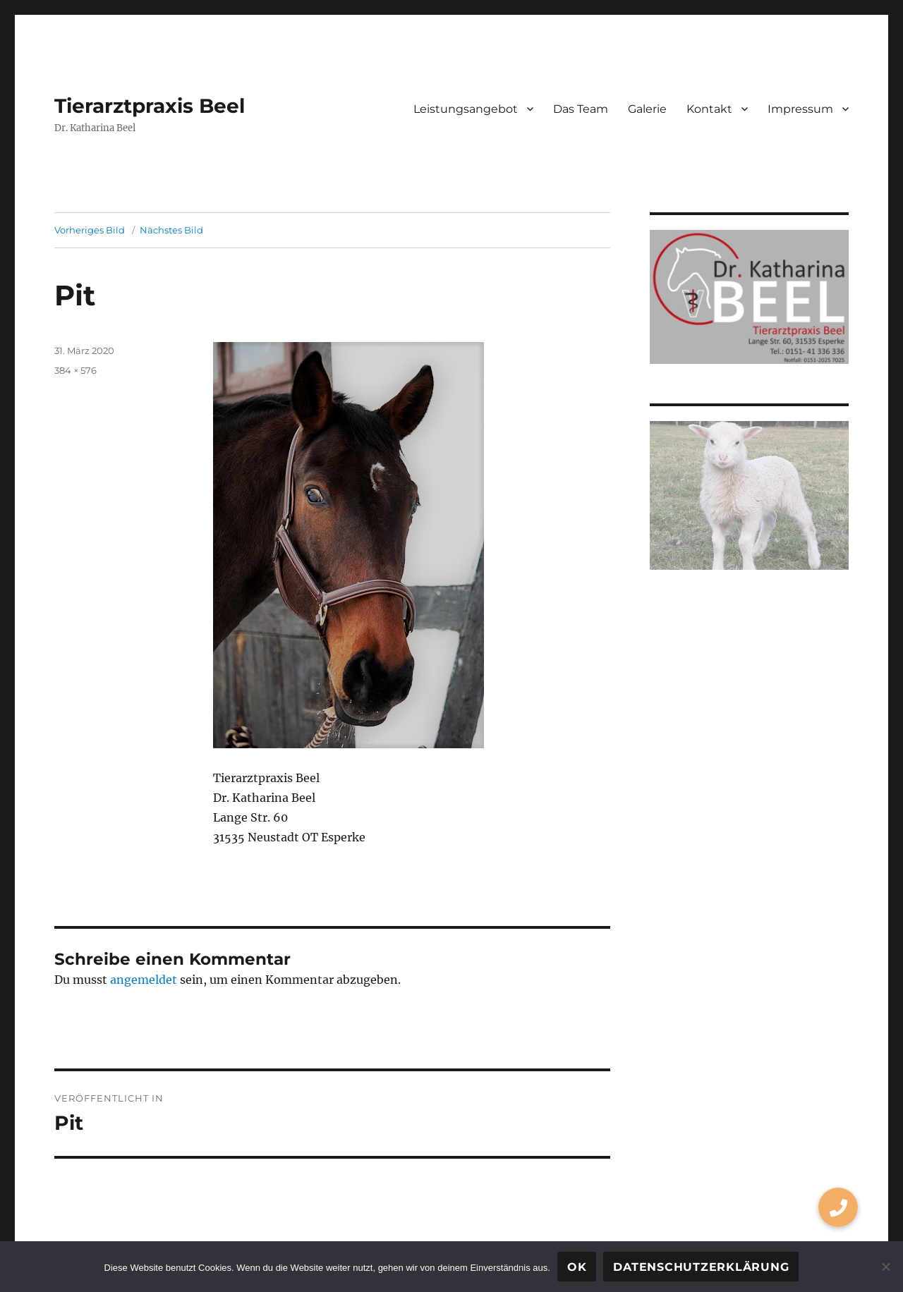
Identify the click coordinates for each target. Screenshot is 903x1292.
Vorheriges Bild (89, 230)
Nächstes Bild (171, 230)
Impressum (800, 109)
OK (577, 1267)
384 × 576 (75, 370)
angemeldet (143, 980)
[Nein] (885, 1267)
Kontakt (709, 109)
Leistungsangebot (465, 109)
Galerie (647, 109)
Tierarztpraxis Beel (149, 106)
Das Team (580, 109)
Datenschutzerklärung (701, 1267)
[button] (838, 1207)
